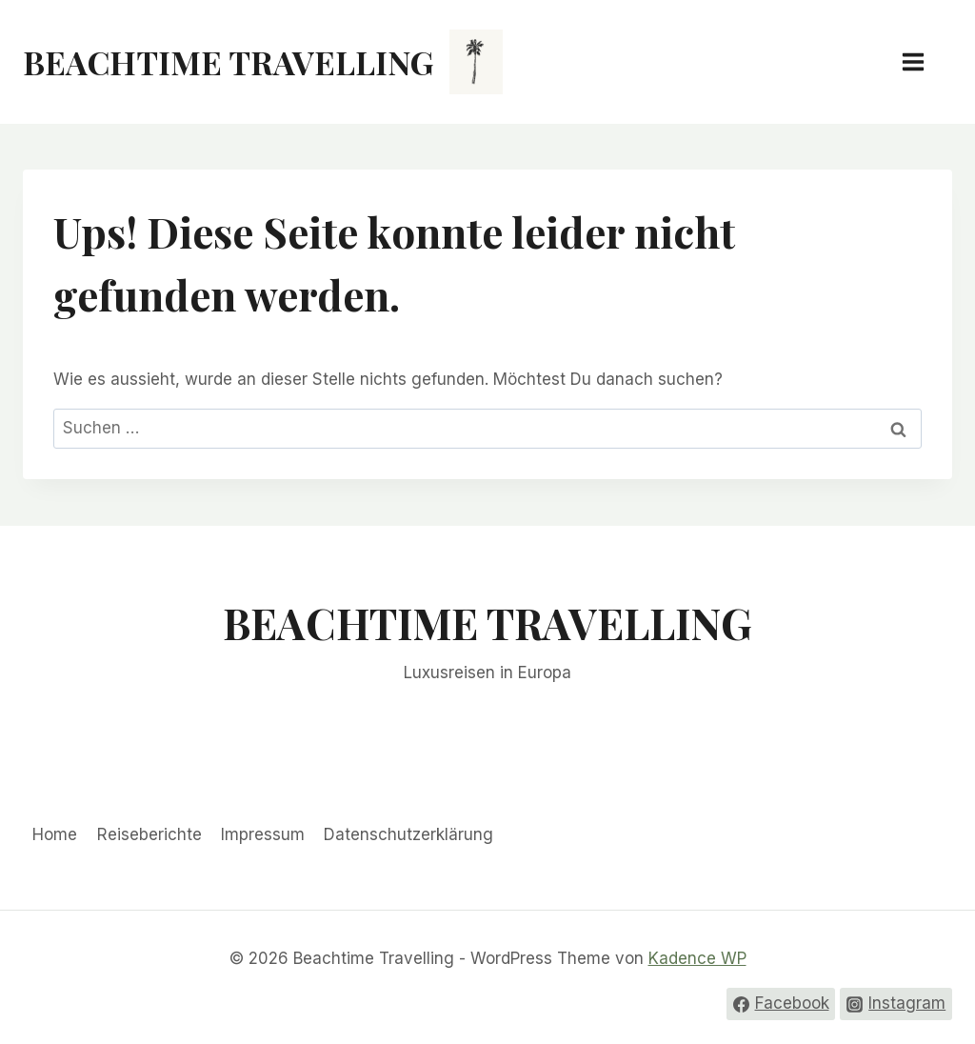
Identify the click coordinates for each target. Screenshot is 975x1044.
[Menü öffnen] (922, 61)
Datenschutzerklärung (408, 834)
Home (54, 834)
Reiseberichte (149, 834)
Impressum (263, 834)
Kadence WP (697, 958)
